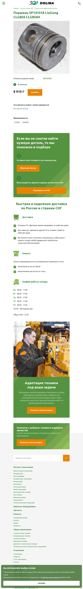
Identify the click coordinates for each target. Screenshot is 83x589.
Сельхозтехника (19, 538)
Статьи (16, 562)
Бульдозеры (18, 481)
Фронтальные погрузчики (22, 471)
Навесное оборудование (24, 507)
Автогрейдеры (18, 476)
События (16, 557)
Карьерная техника (20, 541)
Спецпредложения (20, 518)
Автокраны (17, 484)
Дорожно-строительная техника (25, 544)
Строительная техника (21, 533)
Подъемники (18, 500)
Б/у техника (17, 495)
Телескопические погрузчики (24, 503)
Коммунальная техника (21, 536)
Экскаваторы (18, 473)
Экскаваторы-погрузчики (22, 479)
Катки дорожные (19, 487)
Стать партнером (19, 559)
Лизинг (15, 523)
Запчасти (17, 510)
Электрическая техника (22, 492)
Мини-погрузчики (19, 489)
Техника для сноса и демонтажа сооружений (29, 546)
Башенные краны (19, 497)
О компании (17, 554)
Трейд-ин (16, 526)
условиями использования (50, 577)
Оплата (16, 520)
